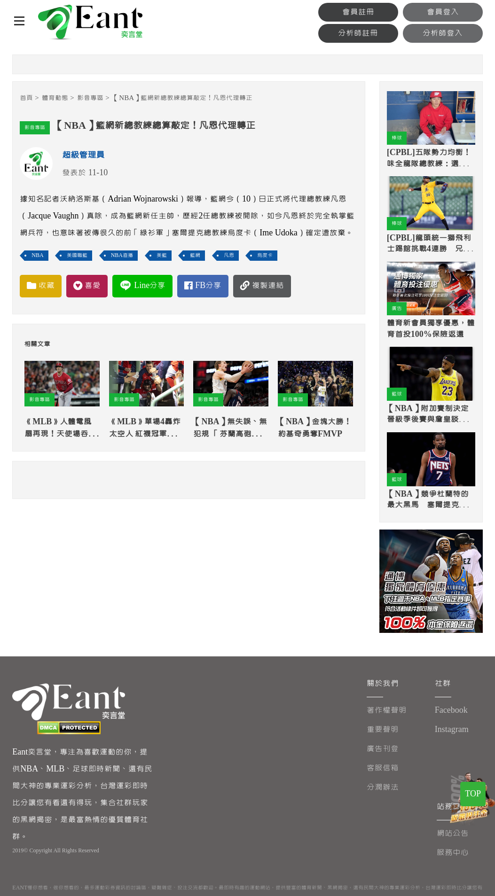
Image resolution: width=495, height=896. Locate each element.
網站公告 (453, 833)
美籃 (162, 255)
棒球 (397, 137)
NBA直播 (122, 255)
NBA (37, 255)
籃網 (195, 255)
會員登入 (443, 12)
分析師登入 (443, 33)
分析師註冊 (358, 33)
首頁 (26, 97)
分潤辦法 (383, 787)
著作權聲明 (387, 710)
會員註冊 (358, 12)
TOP (473, 794)
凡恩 (229, 255)
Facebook (451, 710)
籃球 (397, 394)
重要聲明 (383, 729)
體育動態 (55, 97)
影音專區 (90, 97)
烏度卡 (265, 255)
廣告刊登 (383, 749)
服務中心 (453, 853)
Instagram (452, 729)
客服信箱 (383, 768)
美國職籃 (77, 255)
